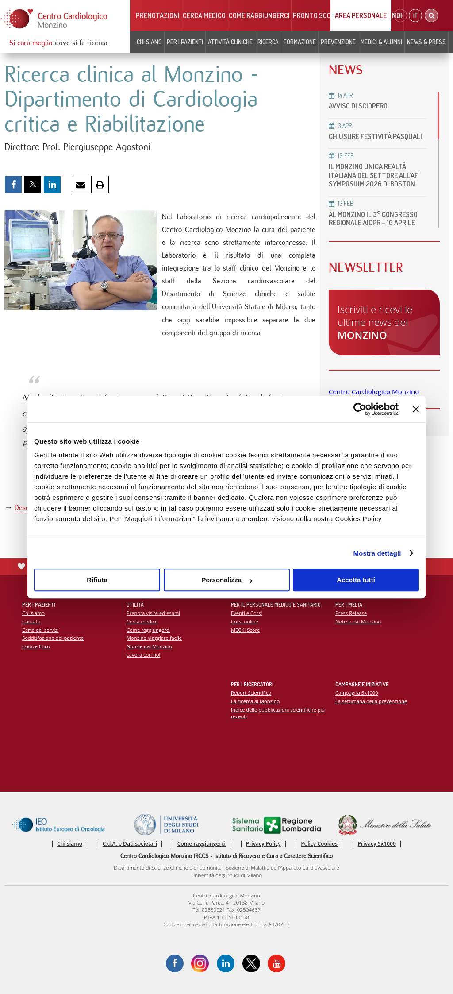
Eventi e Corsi (246, 613)
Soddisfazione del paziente (53, 637)
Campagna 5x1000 (356, 692)
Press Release (351, 613)
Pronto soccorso (322, 15)
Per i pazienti (185, 42)
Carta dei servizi (40, 630)
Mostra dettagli (377, 553)
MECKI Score (245, 630)
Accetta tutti (356, 580)
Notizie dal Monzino (149, 646)
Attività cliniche (230, 42)
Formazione (300, 42)
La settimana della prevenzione (371, 701)
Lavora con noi (143, 654)
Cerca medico (204, 15)
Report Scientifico (251, 692)
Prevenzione (338, 42)
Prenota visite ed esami (153, 613)
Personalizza (226, 580)
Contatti (31, 621)
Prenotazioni (158, 15)
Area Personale (361, 15)
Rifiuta (97, 580)
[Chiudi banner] (416, 409)
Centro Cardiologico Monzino (374, 391)
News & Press (426, 42)
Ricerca (268, 42)
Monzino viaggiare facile (154, 637)
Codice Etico (36, 646)
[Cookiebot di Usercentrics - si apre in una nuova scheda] (360, 409)
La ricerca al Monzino (255, 701)
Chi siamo (149, 42)
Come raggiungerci (259, 15)
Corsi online (244, 621)
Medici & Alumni (381, 42)
